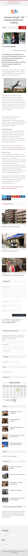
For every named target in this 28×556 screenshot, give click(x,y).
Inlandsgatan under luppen (16, 490)
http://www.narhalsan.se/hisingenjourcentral (15, 149)
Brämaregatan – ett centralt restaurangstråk (13, 275)
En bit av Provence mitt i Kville (10, 251)
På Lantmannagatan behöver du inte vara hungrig (17, 498)
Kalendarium (6, 377)
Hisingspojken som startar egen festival (16, 412)
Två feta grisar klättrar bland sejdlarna (16, 428)
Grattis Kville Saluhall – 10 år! (14, 3)
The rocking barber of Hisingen (15, 420)
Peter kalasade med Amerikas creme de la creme (17, 436)
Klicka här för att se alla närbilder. (9, 456)
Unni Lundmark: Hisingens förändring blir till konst (16, 443)
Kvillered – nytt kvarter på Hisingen (11, 226)
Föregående (7, 400)
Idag (14, 400)
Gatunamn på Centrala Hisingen (19, 50)
